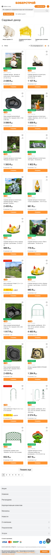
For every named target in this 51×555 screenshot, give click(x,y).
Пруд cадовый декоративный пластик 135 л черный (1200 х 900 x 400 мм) (13, 327)
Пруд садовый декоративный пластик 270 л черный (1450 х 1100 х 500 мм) (13, 118)
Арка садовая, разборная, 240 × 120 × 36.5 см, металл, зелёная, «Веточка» (37, 410)
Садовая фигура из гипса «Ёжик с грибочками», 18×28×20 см (37, 242)
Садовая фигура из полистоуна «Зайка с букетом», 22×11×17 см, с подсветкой (37, 118)
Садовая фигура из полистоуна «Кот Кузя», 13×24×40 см (36, 158)
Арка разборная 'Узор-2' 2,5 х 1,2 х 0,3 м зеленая (13, 409)
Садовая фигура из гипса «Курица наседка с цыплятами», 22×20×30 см (37, 285)
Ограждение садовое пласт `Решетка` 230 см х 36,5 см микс (13, 451)
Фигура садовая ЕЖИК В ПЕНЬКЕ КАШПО (37, 367)
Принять (45, 551)
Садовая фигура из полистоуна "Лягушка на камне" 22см (12, 158)
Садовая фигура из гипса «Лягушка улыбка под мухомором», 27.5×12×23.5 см (36, 452)
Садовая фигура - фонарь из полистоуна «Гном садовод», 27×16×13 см (12, 76)
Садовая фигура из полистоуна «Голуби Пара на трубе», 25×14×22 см (36, 76)
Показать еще (25, 470)
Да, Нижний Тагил (8, 14)
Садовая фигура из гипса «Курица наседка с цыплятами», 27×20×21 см (13, 243)
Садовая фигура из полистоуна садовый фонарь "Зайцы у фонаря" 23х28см (12, 201)
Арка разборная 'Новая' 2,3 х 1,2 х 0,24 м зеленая (13, 284)
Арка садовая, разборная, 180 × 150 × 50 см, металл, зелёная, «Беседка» (37, 327)
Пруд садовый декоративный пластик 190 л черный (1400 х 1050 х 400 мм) (12, 368)
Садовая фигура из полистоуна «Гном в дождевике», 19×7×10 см (37, 200)
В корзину (13, 86)
